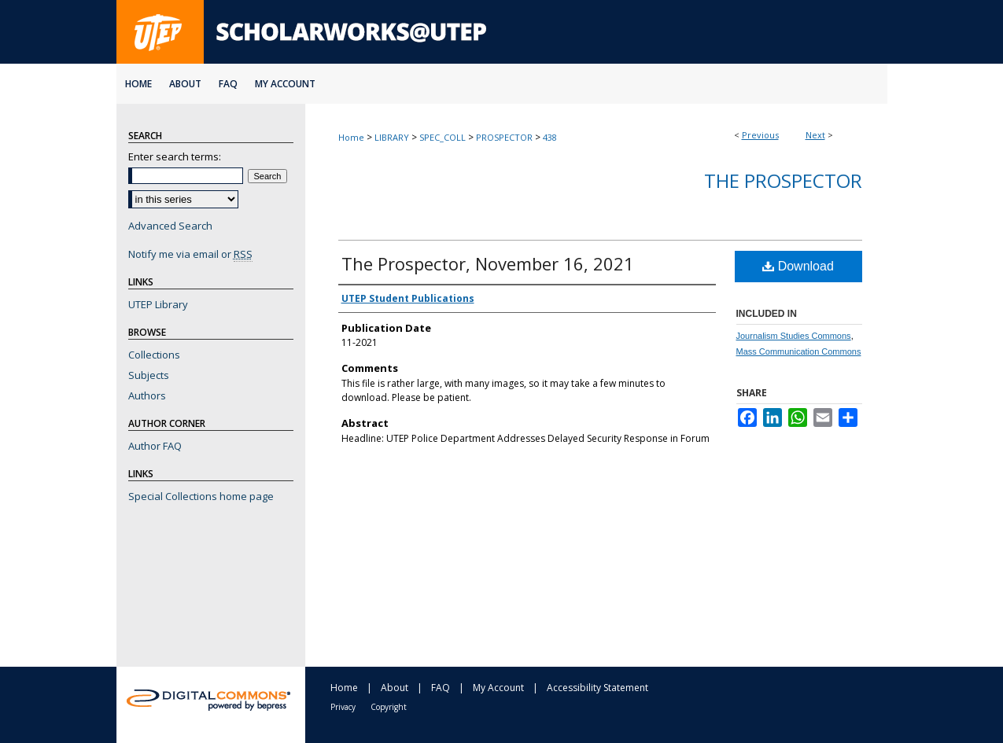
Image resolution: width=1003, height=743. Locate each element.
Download (798, 266)
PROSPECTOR (504, 137)
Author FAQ (155, 446)
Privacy (343, 706)
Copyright (389, 706)
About (394, 687)
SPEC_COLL (442, 137)
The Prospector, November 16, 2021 (487, 263)
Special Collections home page (201, 496)
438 (550, 137)
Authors (147, 395)
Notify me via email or (190, 254)
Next (815, 135)
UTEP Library (158, 304)
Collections (154, 355)
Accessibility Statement (597, 687)
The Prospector (783, 180)
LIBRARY (391, 137)
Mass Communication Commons (798, 351)
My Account (498, 687)
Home (351, 137)
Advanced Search (170, 226)
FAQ (440, 687)
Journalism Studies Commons (793, 335)
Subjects (148, 375)
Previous (760, 135)
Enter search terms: (174, 156)
